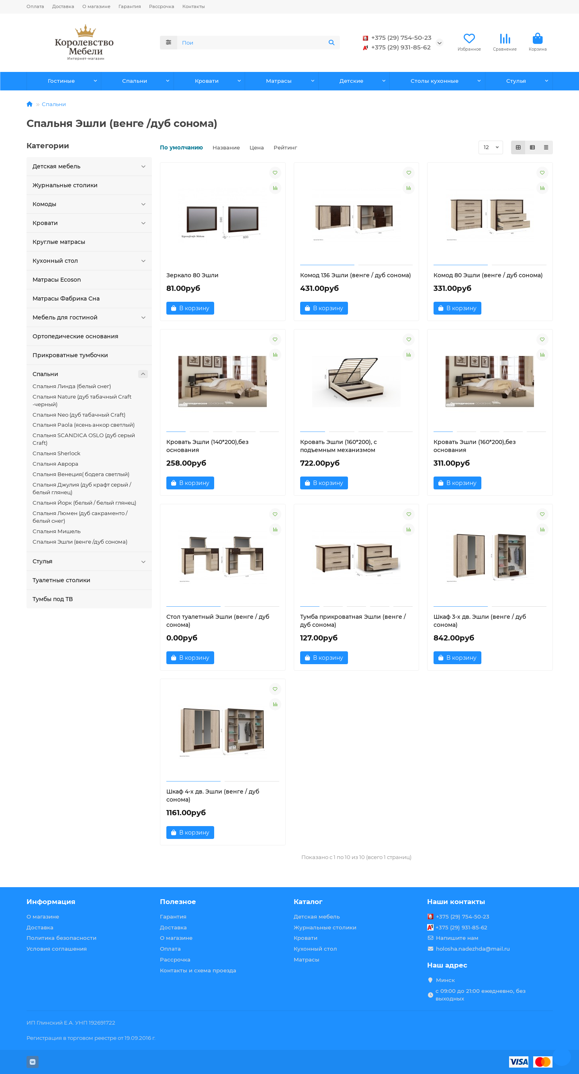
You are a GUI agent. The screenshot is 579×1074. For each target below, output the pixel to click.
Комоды (90, 204)
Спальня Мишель (56, 531)
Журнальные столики (65, 185)
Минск (445, 980)
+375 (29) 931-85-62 (395, 47)
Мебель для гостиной (90, 317)
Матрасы (279, 81)
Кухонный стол (90, 261)
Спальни (134, 81)
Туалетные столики (61, 580)
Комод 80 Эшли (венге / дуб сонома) (488, 275)
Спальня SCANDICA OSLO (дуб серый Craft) (84, 439)
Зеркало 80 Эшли (192, 275)
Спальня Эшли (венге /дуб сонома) (80, 541)
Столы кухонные (434, 81)
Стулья (516, 81)
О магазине (96, 6)
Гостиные (61, 81)
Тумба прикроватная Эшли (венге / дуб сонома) (353, 620)
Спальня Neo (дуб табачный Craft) (79, 414)
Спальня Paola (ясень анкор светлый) (84, 424)
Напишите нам (457, 938)
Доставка (63, 6)
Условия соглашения (57, 948)
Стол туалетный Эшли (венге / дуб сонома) (217, 620)
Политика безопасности (61, 938)
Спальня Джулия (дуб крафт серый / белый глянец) (82, 488)
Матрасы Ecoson (57, 279)
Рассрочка (161, 6)
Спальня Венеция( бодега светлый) (81, 474)
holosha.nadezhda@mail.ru (473, 948)
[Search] (258, 42)
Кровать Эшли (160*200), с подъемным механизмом (338, 446)
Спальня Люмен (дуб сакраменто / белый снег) (80, 517)
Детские (351, 81)
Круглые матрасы (59, 241)
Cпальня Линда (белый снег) (72, 386)
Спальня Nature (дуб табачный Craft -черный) (82, 400)
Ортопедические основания (76, 336)
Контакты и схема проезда (198, 970)
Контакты (193, 6)
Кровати (207, 81)
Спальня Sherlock (56, 453)
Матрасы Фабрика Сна (66, 298)
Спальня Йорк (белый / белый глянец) (84, 502)
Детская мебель (90, 166)
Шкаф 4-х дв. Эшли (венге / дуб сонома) (212, 795)
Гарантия (130, 6)
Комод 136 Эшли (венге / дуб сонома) (355, 275)
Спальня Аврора (55, 463)
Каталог (308, 902)
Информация (51, 902)
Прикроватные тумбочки (70, 355)
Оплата (35, 6)
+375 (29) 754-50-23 (396, 37)
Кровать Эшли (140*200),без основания (207, 446)
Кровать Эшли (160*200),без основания (475, 446)
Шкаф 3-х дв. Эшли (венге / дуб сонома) (480, 620)
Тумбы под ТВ (53, 599)
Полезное (178, 902)
